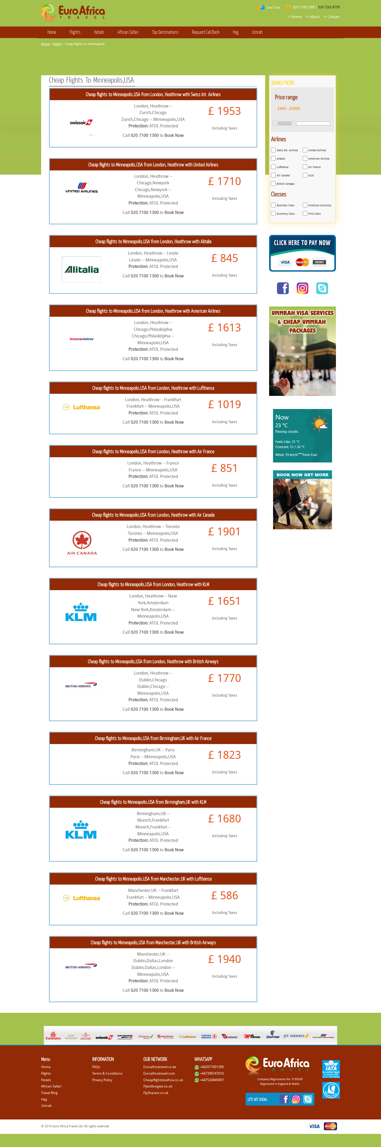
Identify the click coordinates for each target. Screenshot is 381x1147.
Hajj (235, 32)
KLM (311, 175)
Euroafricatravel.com (159, 1073)
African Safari (128, 32)
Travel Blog (49, 1092)
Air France (314, 167)
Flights (75, 32)
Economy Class (286, 214)
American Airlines (319, 158)
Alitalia (281, 158)
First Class (314, 214)
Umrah (257, 32)
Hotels (99, 32)
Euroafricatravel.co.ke (159, 1066)
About (315, 16)
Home (297, 16)
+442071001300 (209, 1066)
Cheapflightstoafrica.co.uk (163, 1080)
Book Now (174, 135)
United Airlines (317, 150)
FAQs (96, 1066)
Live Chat (273, 7)
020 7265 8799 (329, 7)
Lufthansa (282, 167)
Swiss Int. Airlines (287, 150)
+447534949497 (209, 1080)
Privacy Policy (102, 1080)
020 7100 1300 (304, 7)
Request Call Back (205, 32)
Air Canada (283, 175)
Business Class (286, 205)
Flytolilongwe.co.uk (157, 1086)
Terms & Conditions (107, 1073)
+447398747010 (209, 1073)
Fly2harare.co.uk (155, 1092)
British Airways (286, 184)
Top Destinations (165, 32)
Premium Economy (319, 205)
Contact (334, 16)
